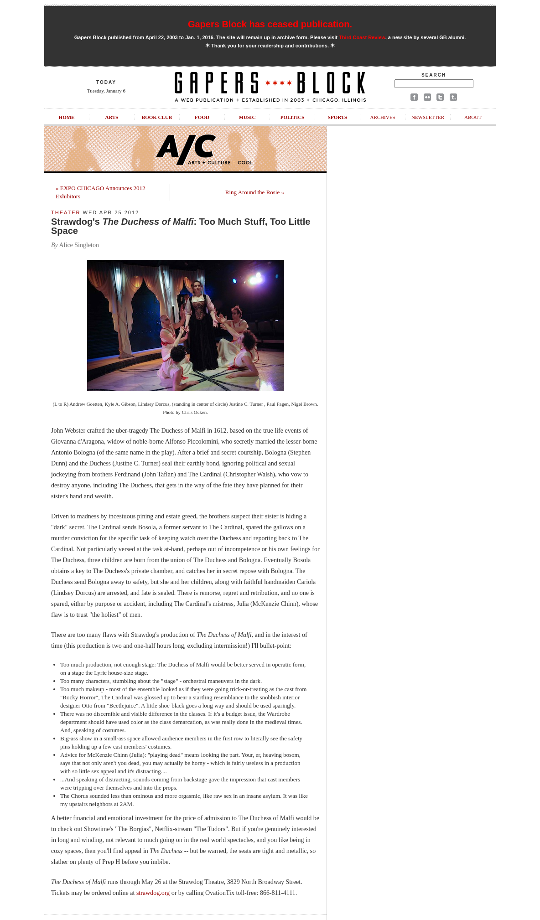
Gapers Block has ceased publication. (270, 24)
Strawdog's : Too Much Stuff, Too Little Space (180, 226)
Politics (292, 117)
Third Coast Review (362, 37)
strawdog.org (153, 892)
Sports (337, 117)
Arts (112, 117)
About (473, 117)
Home (67, 117)
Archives (382, 117)
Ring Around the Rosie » (254, 192)
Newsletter (427, 117)
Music (247, 117)
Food (202, 117)
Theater (66, 212)
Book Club (157, 117)
